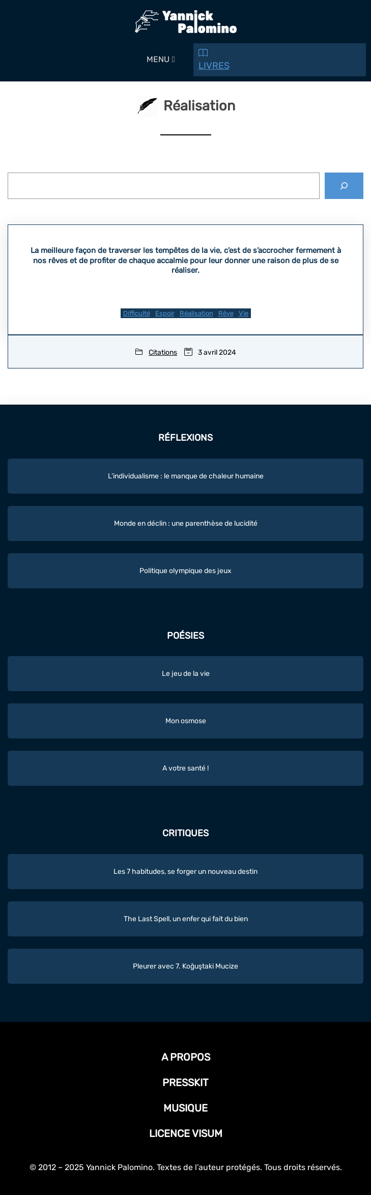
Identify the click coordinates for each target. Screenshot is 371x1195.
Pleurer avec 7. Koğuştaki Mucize (185, 966)
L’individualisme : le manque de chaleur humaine (186, 476)
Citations (163, 352)
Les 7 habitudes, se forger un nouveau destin (185, 871)
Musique (185, 1108)
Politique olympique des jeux (185, 570)
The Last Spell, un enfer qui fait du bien (186, 919)
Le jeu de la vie (186, 673)
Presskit (185, 1082)
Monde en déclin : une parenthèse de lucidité (186, 523)
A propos (185, 1057)
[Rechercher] (344, 186)
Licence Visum (185, 1133)
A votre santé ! (185, 768)
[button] (158, 59)
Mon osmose (185, 721)
